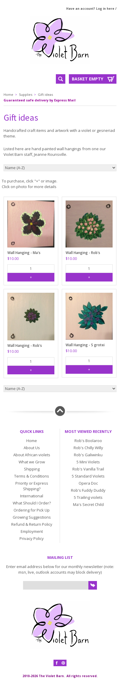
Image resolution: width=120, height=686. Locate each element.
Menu (21, 78)
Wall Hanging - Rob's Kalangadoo (83, 253)
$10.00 (13, 258)
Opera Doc (88, 483)
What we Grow (32, 462)
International (31, 496)
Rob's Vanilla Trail (88, 469)
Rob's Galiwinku (88, 454)
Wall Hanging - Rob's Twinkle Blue (24, 346)
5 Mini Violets (88, 462)
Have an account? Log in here (90, 9)
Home (8, 94)
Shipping (32, 469)
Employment (32, 531)
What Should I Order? (32, 503)
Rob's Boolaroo (88, 440)
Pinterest (63, 663)
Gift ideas (45, 94)
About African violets (31, 454)
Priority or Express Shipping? (31, 485)
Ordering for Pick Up (32, 510)
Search (60, 79)
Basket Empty (87, 79)
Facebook (56, 663)
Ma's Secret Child (88, 504)
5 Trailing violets (88, 497)
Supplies (25, 94)
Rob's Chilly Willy (88, 447)
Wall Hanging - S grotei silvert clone (85, 345)
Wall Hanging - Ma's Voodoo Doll (23, 253)
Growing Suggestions (32, 517)
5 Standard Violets (88, 476)
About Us (32, 447)
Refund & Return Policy (31, 524)
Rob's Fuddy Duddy (88, 490)
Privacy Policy (32, 538)
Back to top (60, 411)
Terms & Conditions (31, 476)
